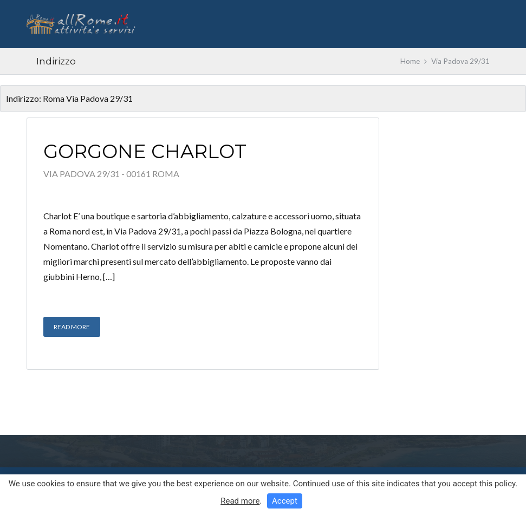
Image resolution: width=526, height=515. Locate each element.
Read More (72, 327)
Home (410, 61)
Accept (284, 501)
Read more (239, 501)
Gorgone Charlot (144, 151)
